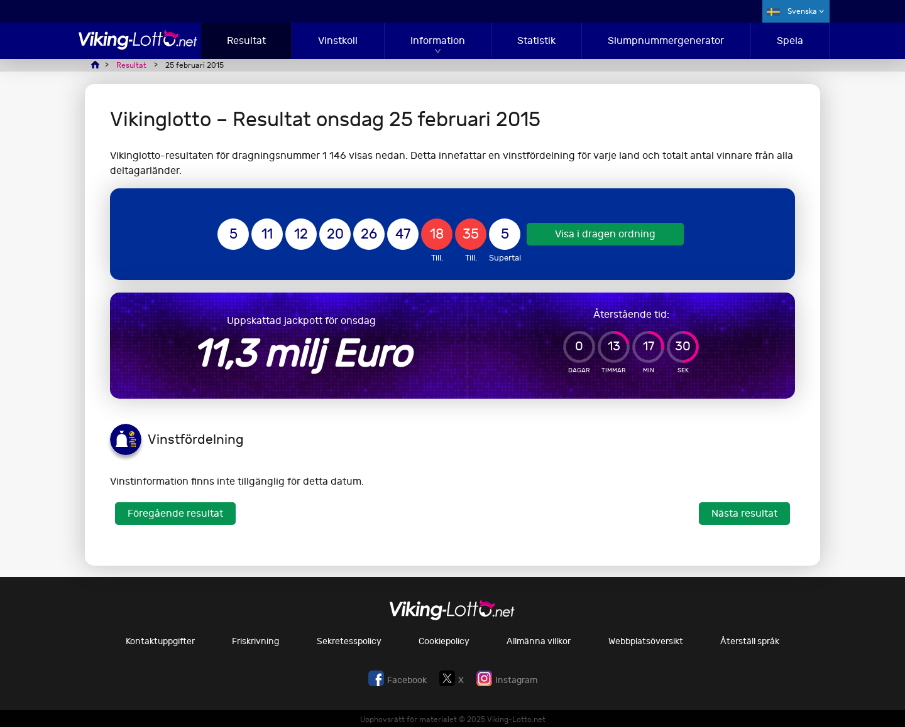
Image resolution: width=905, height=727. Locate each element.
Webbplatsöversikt (645, 641)
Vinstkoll (338, 40)
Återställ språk (749, 641)
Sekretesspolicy (349, 641)
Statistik (536, 40)
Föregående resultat (175, 513)
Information (437, 40)
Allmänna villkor (539, 641)
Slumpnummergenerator (666, 40)
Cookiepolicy (444, 641)
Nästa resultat (744, 513)
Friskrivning (255, 641)
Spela (790, 40)
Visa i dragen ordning (605, 234)
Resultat (246, 40)
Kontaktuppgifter (160, 641)
